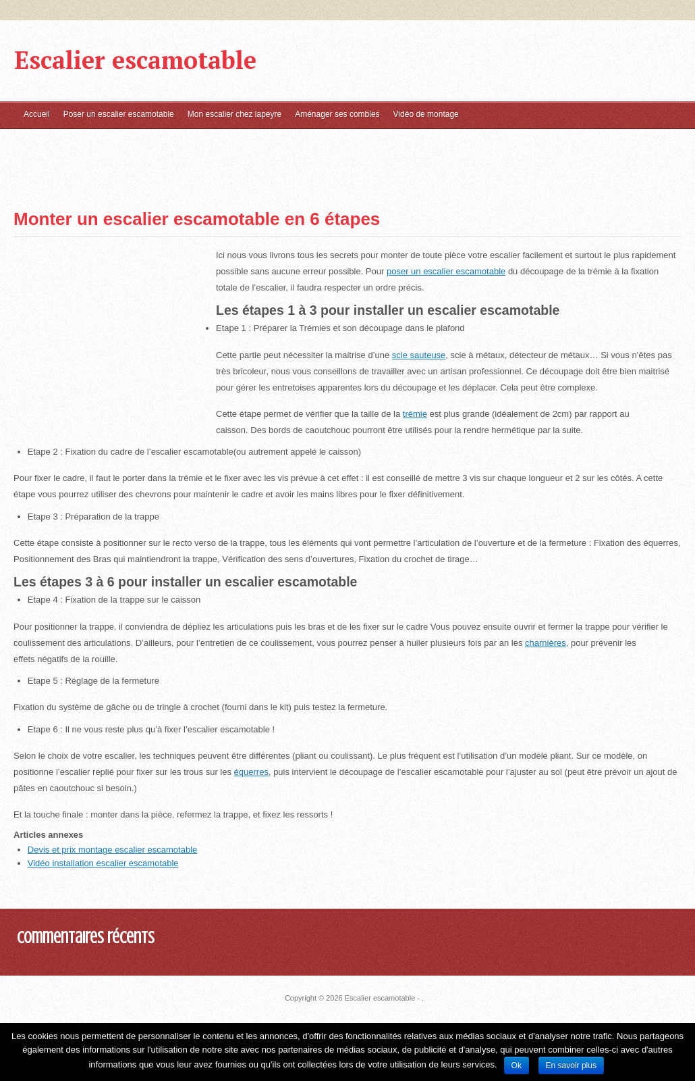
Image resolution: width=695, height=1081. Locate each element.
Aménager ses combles (337, 114)
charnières (545, 643)
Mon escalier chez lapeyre (234, 114)
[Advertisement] (67, 158)
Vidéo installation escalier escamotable (103, 863)
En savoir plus (571, 1065)
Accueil (37, 114)
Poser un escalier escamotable (118, 114)
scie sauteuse (419, 355)
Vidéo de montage (426, 114)
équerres (251, 772)
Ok (516, 1065)
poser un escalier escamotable (446, 271)
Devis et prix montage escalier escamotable (112, 850)
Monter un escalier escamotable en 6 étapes (196, 219)
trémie (415, 414)
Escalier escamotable (135, 60)
